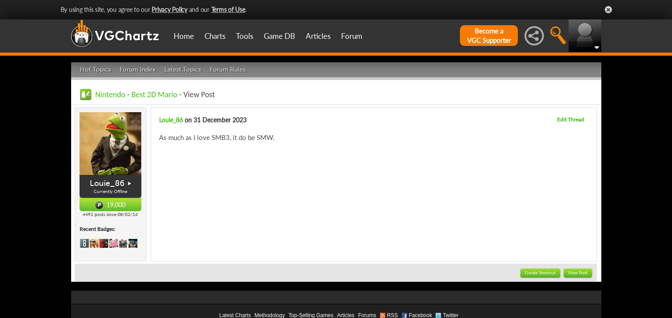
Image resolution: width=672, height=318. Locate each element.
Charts (215, 36)
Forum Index (138, 69)
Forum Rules (228, 69)
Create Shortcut (540, 273)
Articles (318, 36)
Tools (244, 36)
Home (184, 36)
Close (608, 9)
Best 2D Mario (154, 94)
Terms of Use (228, 9)
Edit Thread (570, 119)
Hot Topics (95, 69)
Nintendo (110, 94)
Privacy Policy (169, 9)
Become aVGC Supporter (489, 35)
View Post (578, 273)
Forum (351, 36)
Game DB (279, 36)
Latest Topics (182, 69)
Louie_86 (107, 183)
